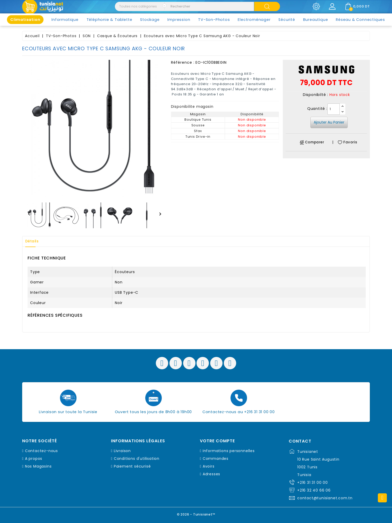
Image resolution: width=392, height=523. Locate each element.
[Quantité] (333, 109)
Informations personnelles (229, 450)
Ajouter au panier (329, 122)
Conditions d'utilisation (136, 458)
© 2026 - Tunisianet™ (196, 513)
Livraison (122, 450)
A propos (33, 458)
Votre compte (217, 441)
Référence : (182, 62)
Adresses (211, 474)
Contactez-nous (41, 450)
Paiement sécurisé (132, 466)
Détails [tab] (33, 241)
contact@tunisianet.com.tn (325, 498)
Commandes (215, 458)
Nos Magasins (38, 466)
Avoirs (209, 466)
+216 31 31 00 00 (312, 482)
